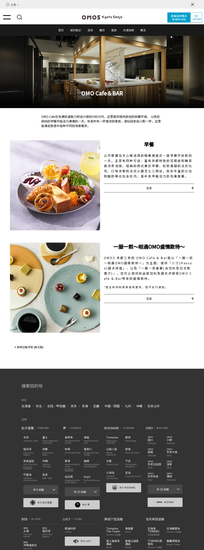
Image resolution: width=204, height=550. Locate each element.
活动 (90, 30)
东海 (85, 406)
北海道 (26, 406)
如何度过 (75, 30)
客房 (114, 30)
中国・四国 (112, 406)
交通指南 (128, 30)
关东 (74, 406)
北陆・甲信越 (56, 406)
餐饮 (102, 30)
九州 (128, 406)
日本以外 (153, 406)
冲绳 (139, 406)
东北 (39, 406)
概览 (143, 30)
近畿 (96, 406)
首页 (61, 30)
